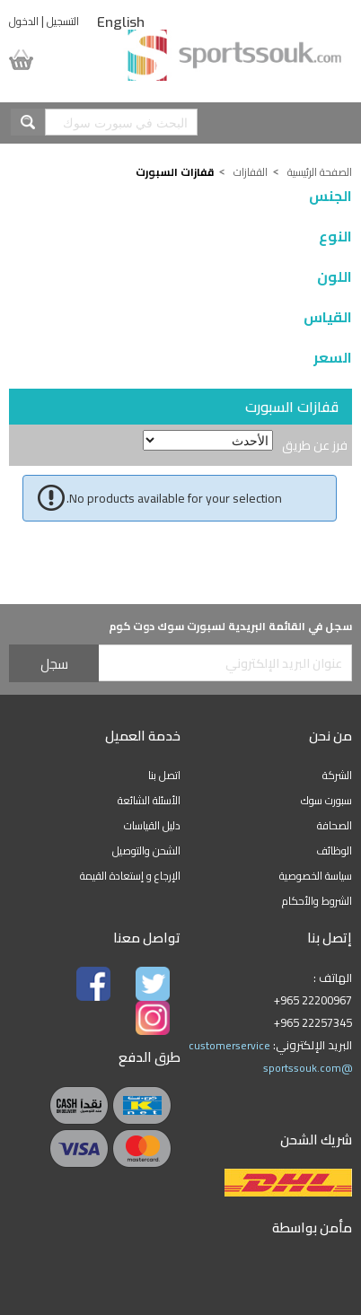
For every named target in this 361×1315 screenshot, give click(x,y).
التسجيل (63, 21)
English (121, 22)
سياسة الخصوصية (315, 875)
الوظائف (334, 850)
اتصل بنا (164, 775)
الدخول (24, 21)
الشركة (337, 775)
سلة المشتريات (38, 60)
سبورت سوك (326, 800)
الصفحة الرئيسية (319, 172)
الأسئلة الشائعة (149, 800)
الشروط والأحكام (317, 900)
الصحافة (334, 825)
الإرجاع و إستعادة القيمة (130, 875)
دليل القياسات (152, 825)
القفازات (250, 172)
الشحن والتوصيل (146, 850)
